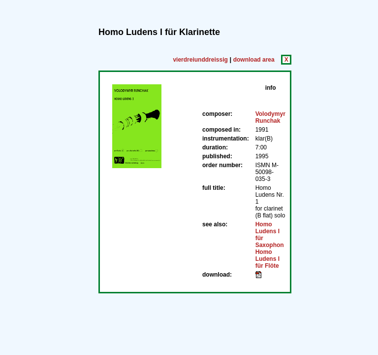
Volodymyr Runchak (270, 117)
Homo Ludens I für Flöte (267, 258)
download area (254, 59)
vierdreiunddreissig (200, 59)
